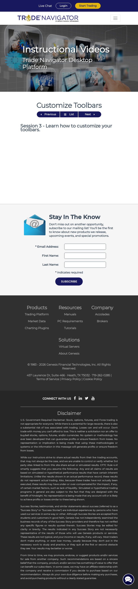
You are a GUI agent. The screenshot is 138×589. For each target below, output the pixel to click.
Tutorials (70, 328)
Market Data (37, 321)
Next (90, 114)
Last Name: (50, 264)
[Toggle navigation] (115, 18)
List (69, 114)
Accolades (102, 314)
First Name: (50, 255)
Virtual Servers (69, 346)
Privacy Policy (71, 379)
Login (63, 5)
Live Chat (45, 6)
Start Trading (88, 5)
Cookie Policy (92, 379)
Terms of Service (47, 379)
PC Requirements (70, 321)
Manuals (70, 314)
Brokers (102, 321)
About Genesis (69, 353)
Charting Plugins (37, 328)
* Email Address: (47, 246)
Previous (48, 114)
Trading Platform (37, 314)
